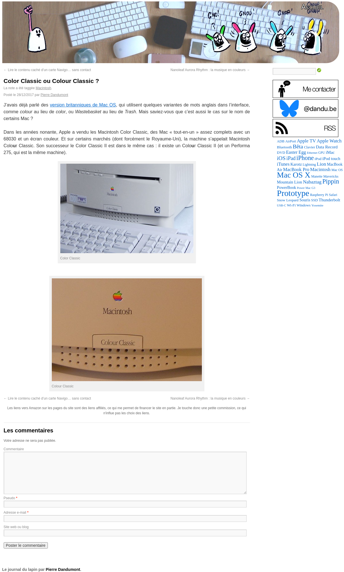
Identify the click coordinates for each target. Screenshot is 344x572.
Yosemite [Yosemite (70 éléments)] (317, 205)
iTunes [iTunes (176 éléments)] (283, 164)
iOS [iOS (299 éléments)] (281, 158)
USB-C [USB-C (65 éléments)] (281, 205)
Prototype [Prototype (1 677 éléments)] (293, 193)
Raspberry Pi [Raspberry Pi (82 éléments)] (319, 195)
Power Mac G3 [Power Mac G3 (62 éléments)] (306, 187)
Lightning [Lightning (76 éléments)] (309, 165)
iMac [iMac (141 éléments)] (330, 152)
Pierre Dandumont (54, 95)
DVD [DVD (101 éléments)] (281, 152)
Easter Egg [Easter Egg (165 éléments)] (296, 152)
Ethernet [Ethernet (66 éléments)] (312, 152)
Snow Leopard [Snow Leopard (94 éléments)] (287, 200)
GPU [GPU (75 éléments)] (321, 153)
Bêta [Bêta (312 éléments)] (298, 146)
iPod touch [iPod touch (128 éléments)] (331, 158)
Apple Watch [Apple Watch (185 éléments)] (329, 141)
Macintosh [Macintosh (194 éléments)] (320, 169)
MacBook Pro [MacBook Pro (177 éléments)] (296, 169)
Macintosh (43, 88)
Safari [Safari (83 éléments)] (333, 195)
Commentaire (14, 449)
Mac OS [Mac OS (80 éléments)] (337, 170)
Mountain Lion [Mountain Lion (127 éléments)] (289, 182)
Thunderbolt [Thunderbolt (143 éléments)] (329, 199)
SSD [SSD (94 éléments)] (314, 200)
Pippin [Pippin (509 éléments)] (330, 181)
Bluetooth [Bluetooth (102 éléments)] (284, 147)
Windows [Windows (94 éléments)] (303, 205)
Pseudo (9, 498)
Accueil (312, 6)
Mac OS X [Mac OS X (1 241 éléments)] (293, 174)
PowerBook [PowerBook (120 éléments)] (286, 187)
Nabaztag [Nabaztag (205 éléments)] (312, 182)
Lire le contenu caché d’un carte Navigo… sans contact (47, 70)
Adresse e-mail (15, 513)
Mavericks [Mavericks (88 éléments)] (330, 176)
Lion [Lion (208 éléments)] (321, 164)
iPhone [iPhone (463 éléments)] (305, 157)
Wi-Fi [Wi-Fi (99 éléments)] (291, 205)
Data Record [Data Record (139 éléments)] (327, 146)
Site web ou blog (16, 527)
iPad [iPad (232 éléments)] (291, 158)
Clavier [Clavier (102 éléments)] (309, 147)
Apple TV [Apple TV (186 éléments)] (306, 141)
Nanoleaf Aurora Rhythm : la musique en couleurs (210, 70)
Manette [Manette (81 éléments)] (316, 176)
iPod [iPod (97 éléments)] (318, 159)
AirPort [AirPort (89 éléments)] (290, 141)
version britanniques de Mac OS (83, 105)
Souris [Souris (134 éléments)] (304, 200)
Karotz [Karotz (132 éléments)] (296, 164)
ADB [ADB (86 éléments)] (280, 141)
